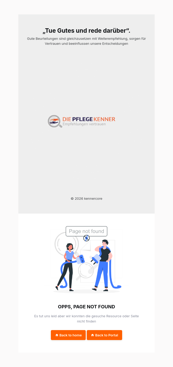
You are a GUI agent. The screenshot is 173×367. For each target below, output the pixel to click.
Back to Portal (104, 335)
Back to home (68, 335)
